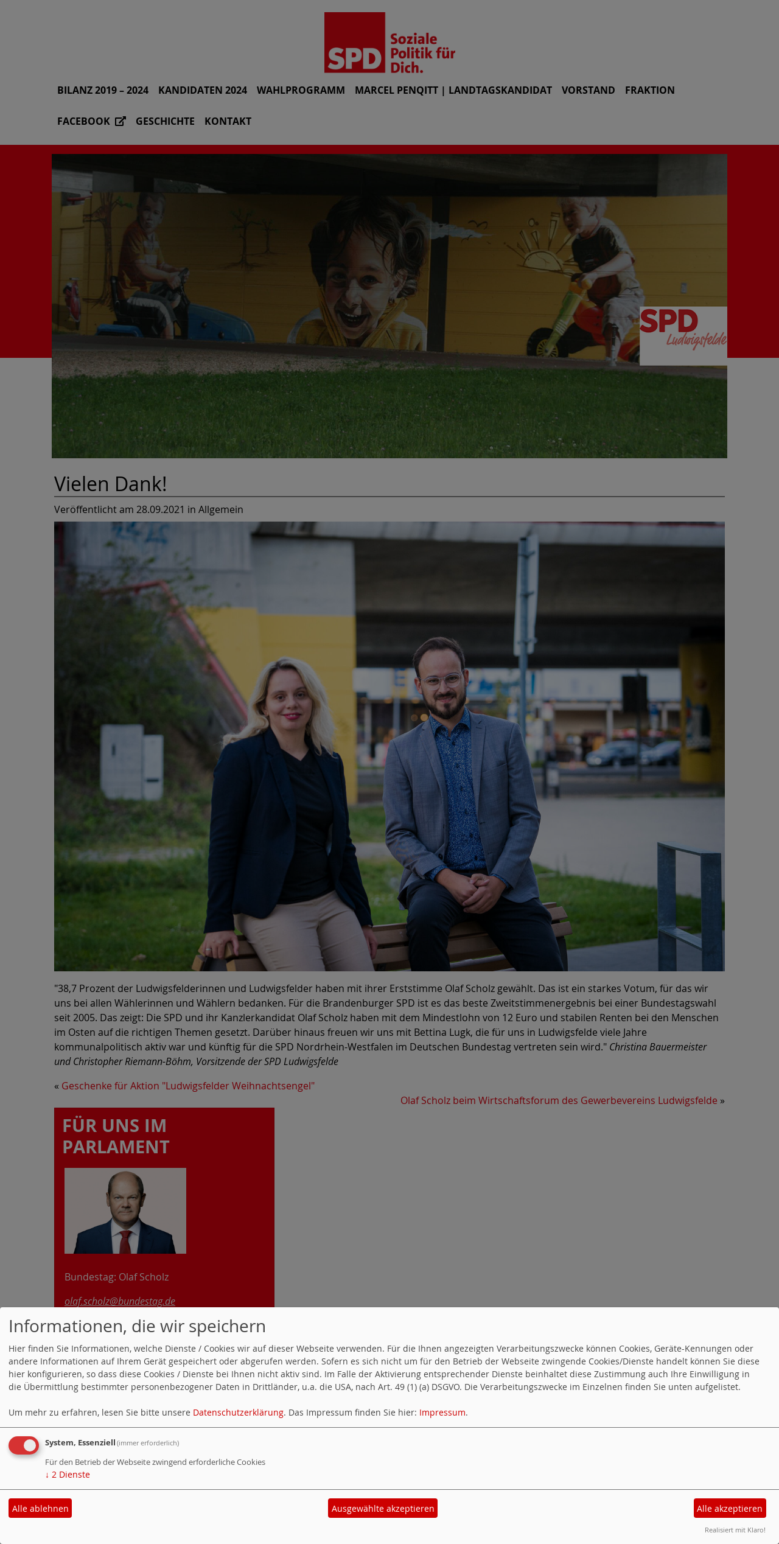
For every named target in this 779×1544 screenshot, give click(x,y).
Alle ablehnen (40, 1508)
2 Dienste (67, 1474)
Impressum (442, 1412)
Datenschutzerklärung (238, 1412)
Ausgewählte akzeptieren (383, 1508)
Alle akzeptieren (730, 1508)
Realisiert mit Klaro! (735, 1529)
